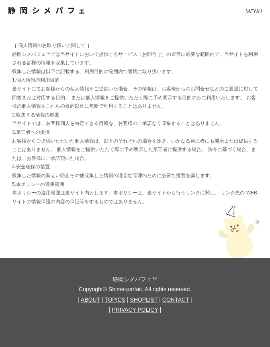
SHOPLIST (144, 299)
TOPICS (114, 299)
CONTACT (175, 299)
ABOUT (90, 299)
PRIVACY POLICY (135, 309)
